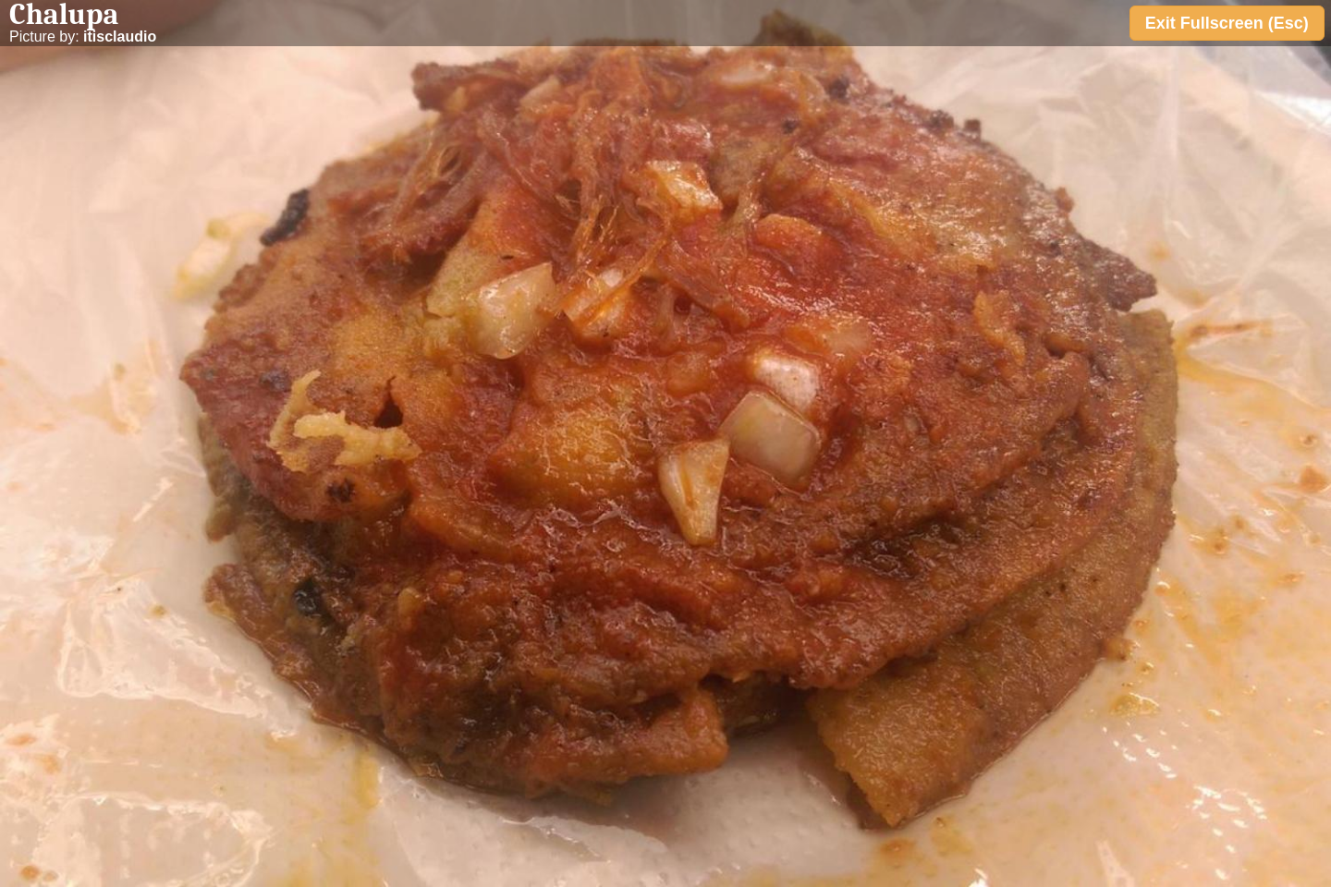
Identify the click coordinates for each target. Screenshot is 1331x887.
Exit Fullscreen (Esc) (1227, 23)
